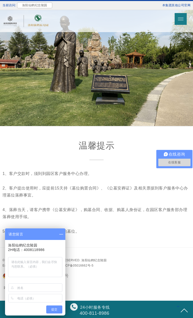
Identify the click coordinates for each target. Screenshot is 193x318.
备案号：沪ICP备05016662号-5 (71, 265)
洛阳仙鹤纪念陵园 (94, 260)
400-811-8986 (94, 313)
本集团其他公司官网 (176, 5)
